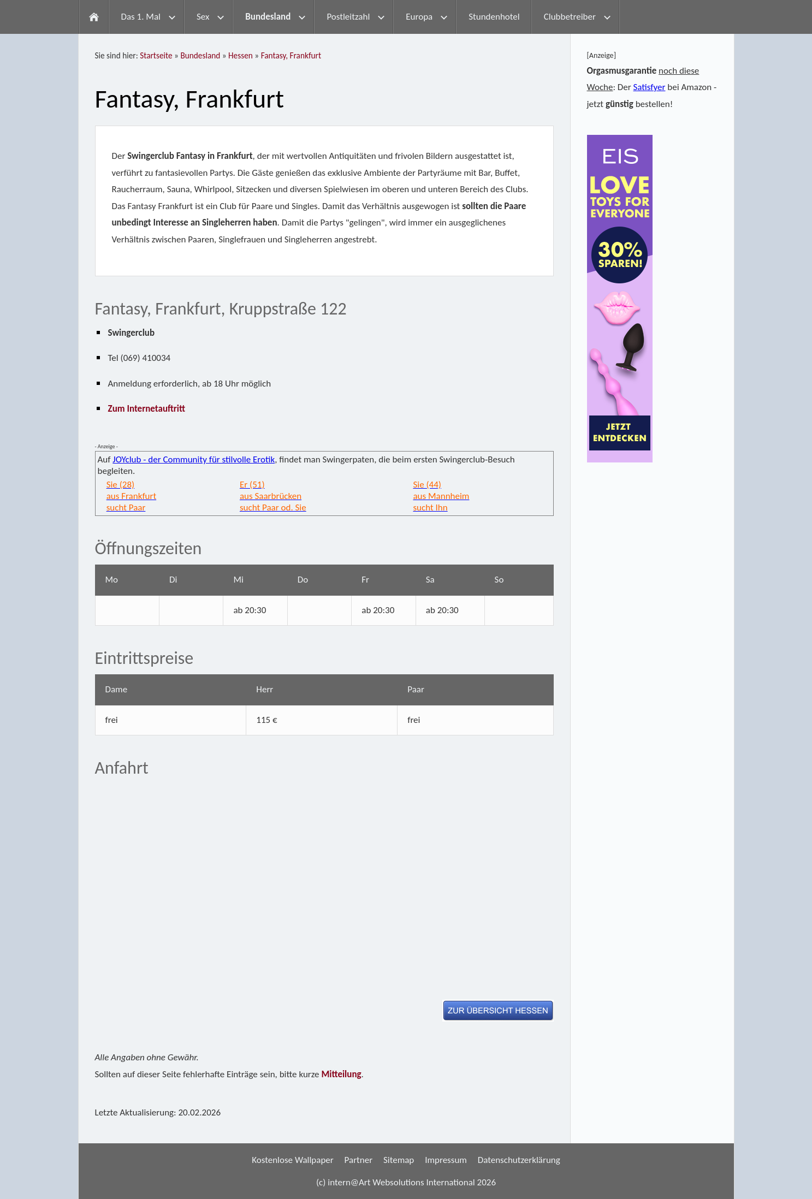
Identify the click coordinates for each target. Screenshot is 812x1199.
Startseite (156, 55)
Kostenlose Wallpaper (293, 1160)
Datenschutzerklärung (519, 1160)
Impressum (446, 1160)
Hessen (240, 55)
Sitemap (398, 1160)
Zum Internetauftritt (147, 408)
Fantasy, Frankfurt (291, 55)
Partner (359, 1160)
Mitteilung (341, 1074)
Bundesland (200, 55)
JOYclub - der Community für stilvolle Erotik (193, 459)
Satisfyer (649, 87)
